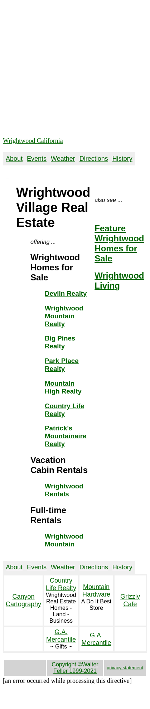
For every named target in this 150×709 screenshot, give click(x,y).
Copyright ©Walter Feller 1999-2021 (75, 667)
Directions (93, 158)
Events (37, 158)
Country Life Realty (61, 584)
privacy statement (125, 667)
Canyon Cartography (23, 600)
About (14, 158)
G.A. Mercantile (61, 635)
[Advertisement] (67, 70)
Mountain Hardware (96, 590)
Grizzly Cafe (130, 600)
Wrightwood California (33, 140)
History (122, 158)
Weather (63, 158)
